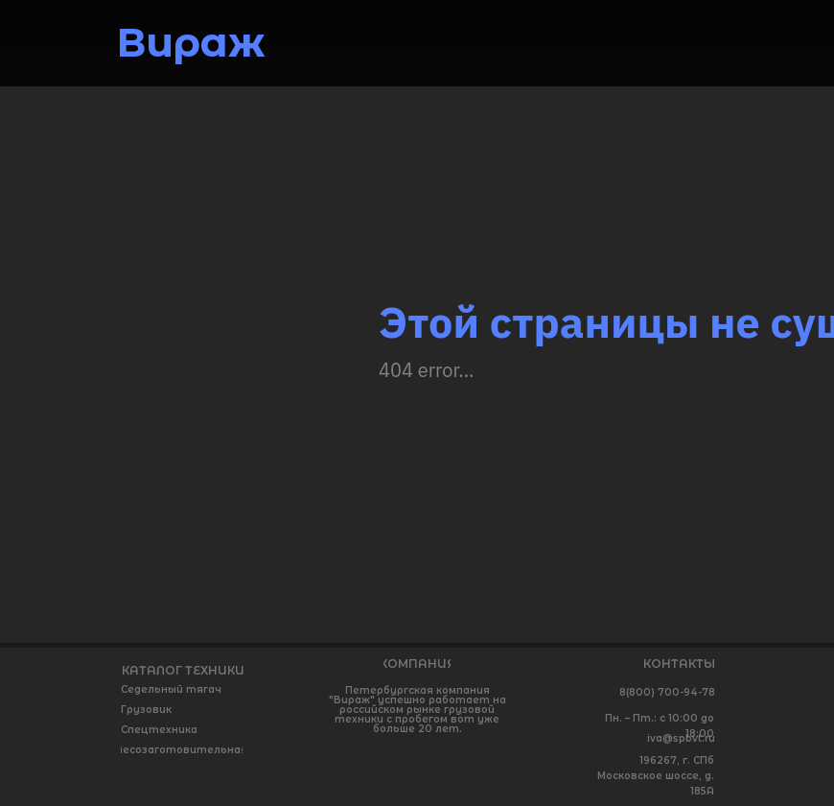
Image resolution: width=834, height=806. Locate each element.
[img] (691, 41)
